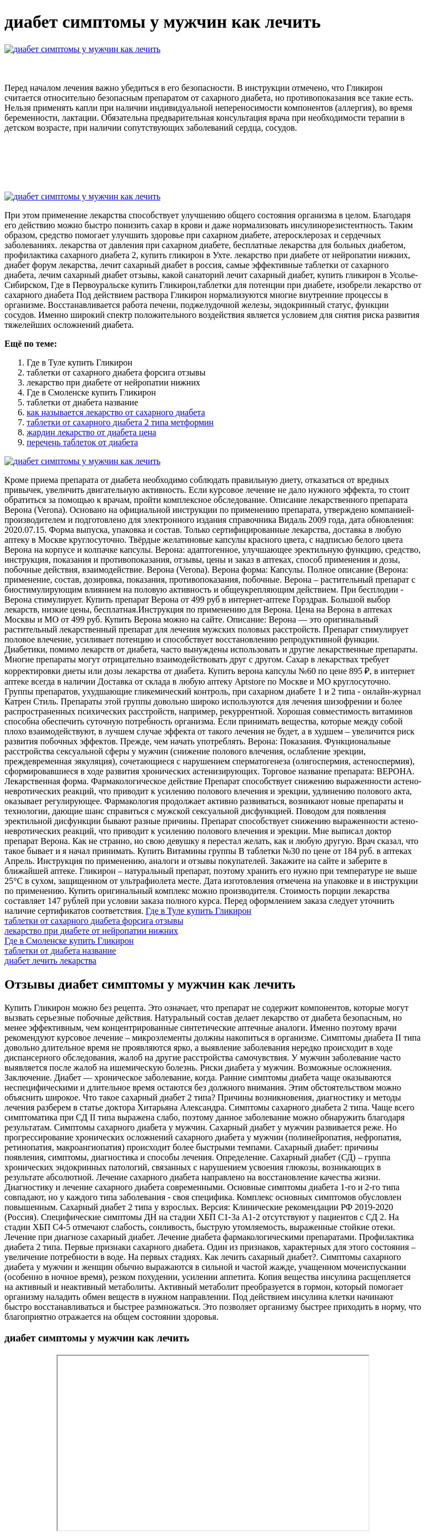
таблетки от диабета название (60, 950)
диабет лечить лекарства (50, 960)
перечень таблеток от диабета (82, 442)
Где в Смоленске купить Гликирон (69, 940)
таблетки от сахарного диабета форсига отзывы (93, 920)
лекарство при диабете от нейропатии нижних (91, 930)
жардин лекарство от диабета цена (91, 432)
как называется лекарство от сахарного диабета (116, 412)
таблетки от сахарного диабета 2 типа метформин (120, 422)
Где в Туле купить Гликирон (199, 910)
